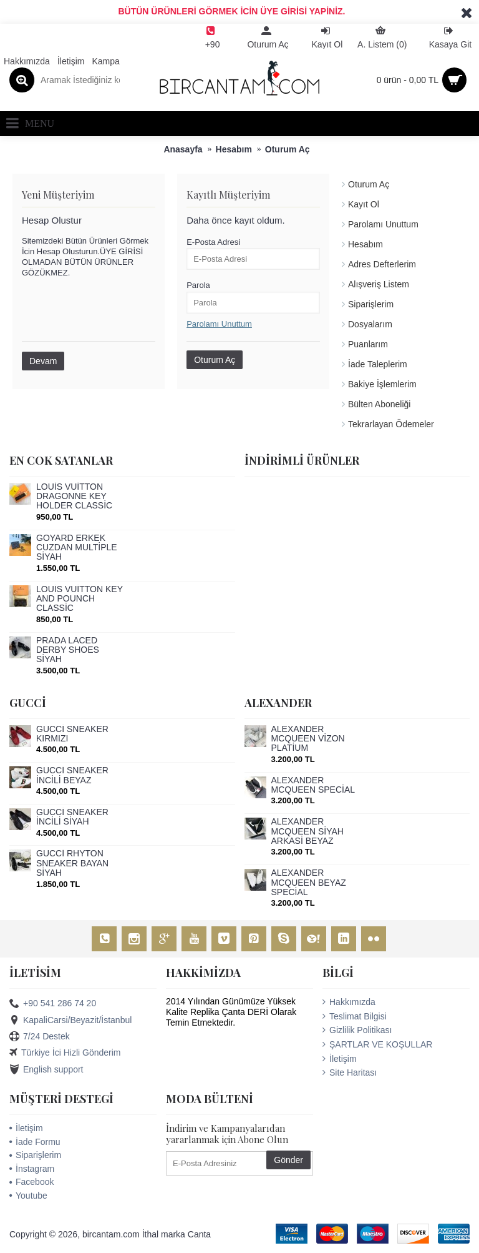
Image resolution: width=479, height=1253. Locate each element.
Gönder (288, 1160)
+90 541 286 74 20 (52, 1003)
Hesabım (365, 244)
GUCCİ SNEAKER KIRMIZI (72, 734)
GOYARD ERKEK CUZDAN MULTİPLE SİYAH (76, 547)
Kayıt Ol (363, 204)
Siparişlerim (371, 304)
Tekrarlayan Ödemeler (391, 424)
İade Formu (34, 1142)
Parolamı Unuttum (383, 224)
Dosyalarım (370, 324)
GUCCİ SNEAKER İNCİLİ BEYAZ (72, 775)
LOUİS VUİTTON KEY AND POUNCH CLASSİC (79, 599)
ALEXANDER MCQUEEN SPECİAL (313, 785)
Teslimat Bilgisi (354, 1016)
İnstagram (31, 1169)
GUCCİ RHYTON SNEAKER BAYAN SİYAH (72, 863)
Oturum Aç (368, 184)
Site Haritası (349, 1072)
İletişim (339, 1059)
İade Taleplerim (377, 364)
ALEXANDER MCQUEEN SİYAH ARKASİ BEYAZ (307, 831)
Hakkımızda (348, 1002)
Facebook (31, 1182)
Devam (43, 361)
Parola (198, 285)
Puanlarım (368, 344)
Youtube (28, 1196)
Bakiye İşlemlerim (382, 384)
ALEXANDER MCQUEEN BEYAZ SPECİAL (308, 882)
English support (46, 1070)
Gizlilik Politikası (357, 1030)
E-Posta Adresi (213, 242)
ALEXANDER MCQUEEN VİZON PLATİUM (308, 739)
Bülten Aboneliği (379, 404)
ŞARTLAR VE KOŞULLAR (377, 1044)
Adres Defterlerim (382, 264)
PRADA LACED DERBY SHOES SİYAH (67, 650)
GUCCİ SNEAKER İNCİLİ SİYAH (72, 817)
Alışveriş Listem (378, 284)
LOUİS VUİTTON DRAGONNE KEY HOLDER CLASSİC (74, 496)
